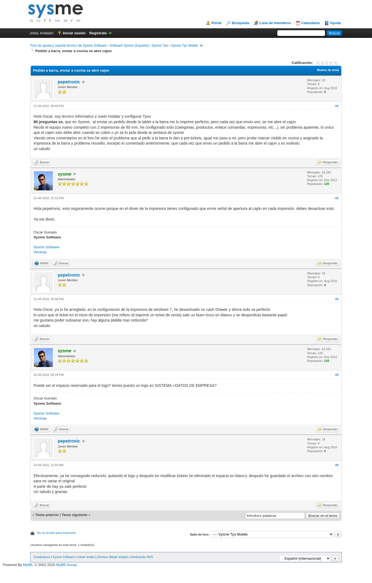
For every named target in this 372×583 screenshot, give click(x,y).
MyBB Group (66, 565)
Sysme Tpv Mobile (184, 45)
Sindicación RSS (141, 557)
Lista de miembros (275, 23)
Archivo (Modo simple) (113, 557)
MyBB (28, 565)
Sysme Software (46, 247)
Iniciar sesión (74, 33)
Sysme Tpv (160, 45)
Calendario (310, 23)
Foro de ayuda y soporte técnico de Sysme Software (68, 45)
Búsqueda (240, 23)
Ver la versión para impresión (56, 532)
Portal (216, 23)
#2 (337, 198)
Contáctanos (41, 557)
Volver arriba (85, 557)
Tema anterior (47, 515)
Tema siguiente (75, 515)
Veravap (40, 252)
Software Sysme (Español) (129, 45)
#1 (337, 106)
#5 (337, 465)
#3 (337, 299)
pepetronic (69, 82)
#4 (337, 374)
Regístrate (98, 33)
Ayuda (335, 23)
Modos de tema (328, 70)
